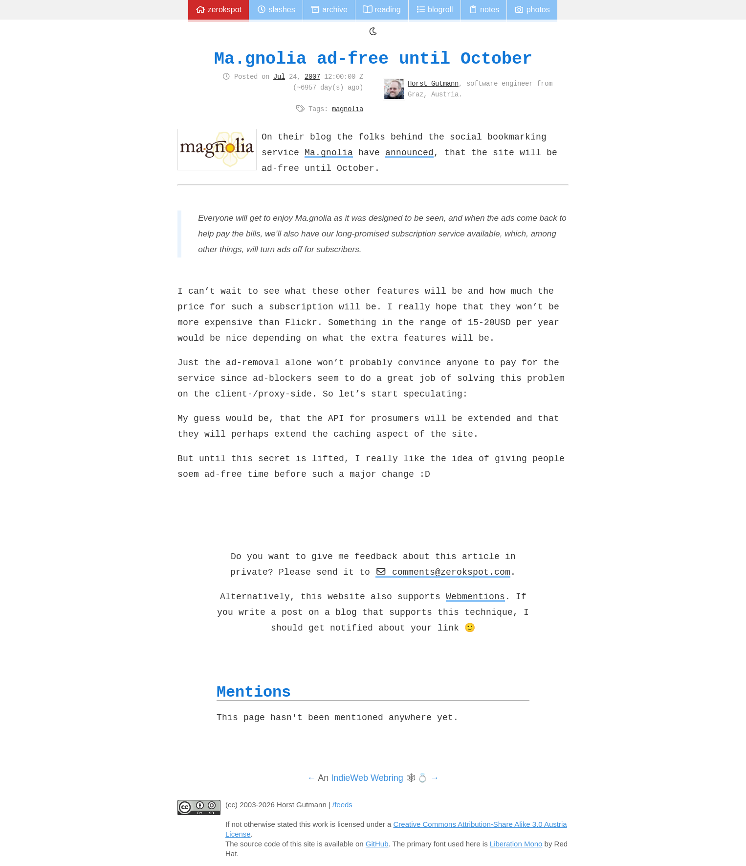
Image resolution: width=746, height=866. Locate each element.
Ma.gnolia (329, 152)
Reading (382, 9)
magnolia (347, 108)
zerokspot (218, 9)
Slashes (276, 9)
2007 (312, 76)
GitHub (377, 844)
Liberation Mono (516, 844)
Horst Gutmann (433, 83)
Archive (329, 9)
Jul (279, 76)
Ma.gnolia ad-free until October (373, 58)
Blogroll (434, 9)
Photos (531, 9)
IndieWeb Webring (367, 778)
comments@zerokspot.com (442, 572)
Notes (484, 9)
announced (409, 152)
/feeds (342, 804)
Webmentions (475, 596)
